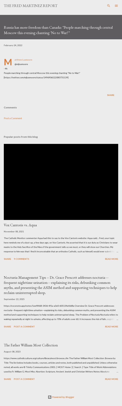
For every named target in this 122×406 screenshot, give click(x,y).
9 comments (21, 259)
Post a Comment (13, 118)
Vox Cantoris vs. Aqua (20, 224)
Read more (111, 259)
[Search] (109, 6)
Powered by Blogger (61, 397)
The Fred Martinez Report (31, 5)
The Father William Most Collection (31, 345)
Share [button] (110, 95)
